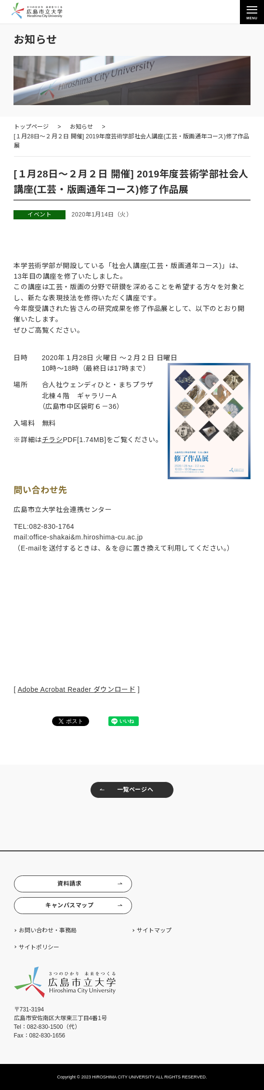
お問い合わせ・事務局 (48, 930)
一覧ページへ (126, 790)
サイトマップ (154, 930)
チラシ (52, 440)
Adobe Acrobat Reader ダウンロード (77, 689)
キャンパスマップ (84, 906)
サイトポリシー (39, 947)
